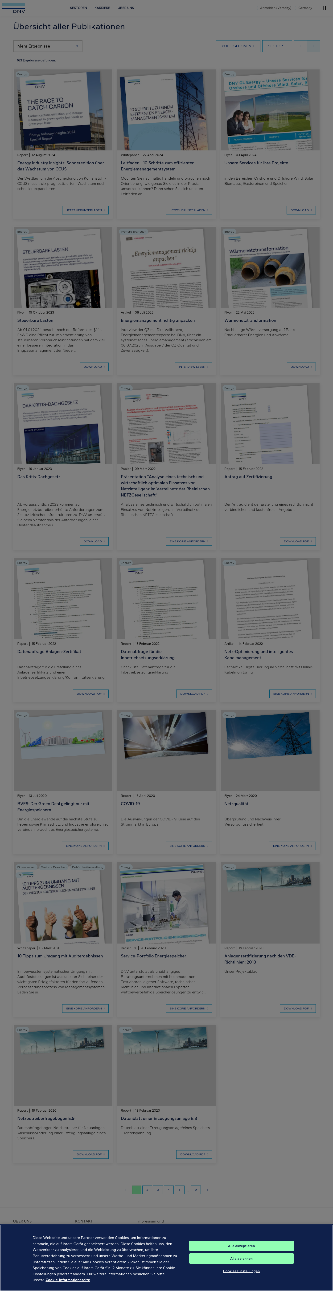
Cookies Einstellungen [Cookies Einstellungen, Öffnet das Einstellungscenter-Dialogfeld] (241, 1271)
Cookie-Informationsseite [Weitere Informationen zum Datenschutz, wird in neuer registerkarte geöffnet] (67, 1280)
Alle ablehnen (241, 1258)
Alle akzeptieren (241, 1246)
